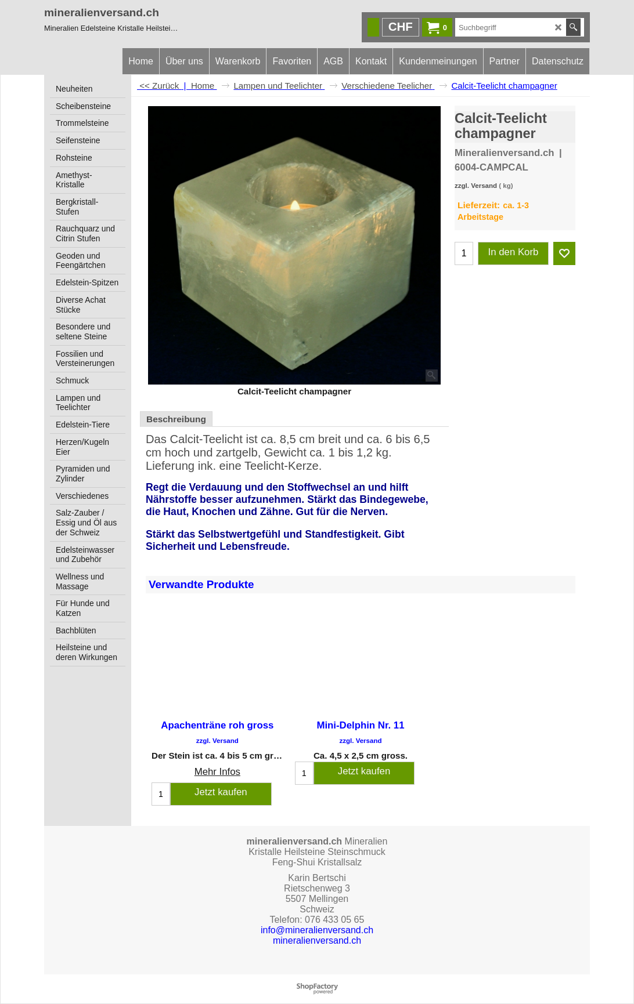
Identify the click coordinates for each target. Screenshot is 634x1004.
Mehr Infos (217, 771)
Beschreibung (176, 419)
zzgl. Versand (476, 185)
